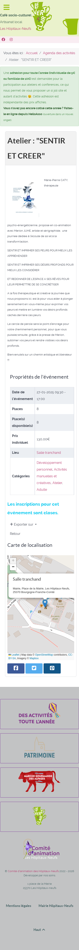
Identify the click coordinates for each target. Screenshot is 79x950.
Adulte (42, 490)
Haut (39, 930)
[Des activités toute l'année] (39, 722)
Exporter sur (22, 524)
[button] (45, 603)
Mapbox (34, 658)
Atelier (57, 483)
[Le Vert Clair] (39, 825)
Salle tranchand (49, 453)
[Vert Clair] (4, 39)
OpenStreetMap (44, 654)
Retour (15, 534)
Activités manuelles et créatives (52, 476)
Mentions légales (18, 906)
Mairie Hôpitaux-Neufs (56, 906)
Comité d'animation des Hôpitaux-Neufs (33, 871)
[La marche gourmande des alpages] (39, 791)
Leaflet (13, 654)
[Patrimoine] (39, 756)
